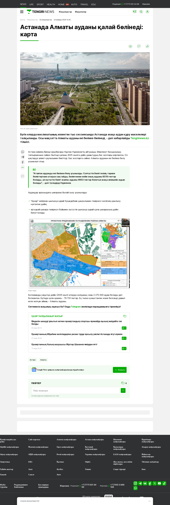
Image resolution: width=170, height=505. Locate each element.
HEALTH (51, 4)
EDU (93, 4)
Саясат (31, 475)
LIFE (31, 4)
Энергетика (5, 462)
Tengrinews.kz (139, 138)
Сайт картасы (34, 440)
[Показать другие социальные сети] (22, 167)
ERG (30, 462)
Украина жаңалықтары (95, 454)
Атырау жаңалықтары (151, 447)
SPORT (40, 4)
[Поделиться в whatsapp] (22, 152)
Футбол (60, 469)
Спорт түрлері (119, 469)
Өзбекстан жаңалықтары (148, 455)
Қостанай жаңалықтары (91, 448)
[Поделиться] (147, 46)
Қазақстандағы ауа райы (8, 441)
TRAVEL (84, 4)
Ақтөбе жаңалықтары (9, 447)
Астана (32, 360)
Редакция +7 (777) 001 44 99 (125, 4)
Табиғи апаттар (6, 469)
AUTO (74, 4)
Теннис (88, 469)
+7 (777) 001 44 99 (89, 486)
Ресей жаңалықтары (65, 454)
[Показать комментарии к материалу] (22, 176)
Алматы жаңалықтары (66, 440)
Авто (59, 475)
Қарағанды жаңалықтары (148, 441)
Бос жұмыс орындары (43, 486)
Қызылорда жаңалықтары (119, 448)
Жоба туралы (3, 486)
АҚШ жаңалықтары (37, 454)
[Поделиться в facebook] (22, 162)
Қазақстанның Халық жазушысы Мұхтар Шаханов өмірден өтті (64, 344)
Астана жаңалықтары (94, 440)
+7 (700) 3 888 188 (117, 486)
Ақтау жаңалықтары (9, 454)
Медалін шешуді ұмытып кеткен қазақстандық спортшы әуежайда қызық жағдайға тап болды (76, 322)
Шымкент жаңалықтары (119, 441)
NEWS (23, 4)
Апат (30, 469)
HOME (61, 4)
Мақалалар (80, 12)
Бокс (144, 469)
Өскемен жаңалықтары (38, 447)
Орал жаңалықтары (65, 447)
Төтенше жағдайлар (150, 462)
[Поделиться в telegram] (22, 157)
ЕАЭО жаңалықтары (122, 454)
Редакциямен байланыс (21, 486)
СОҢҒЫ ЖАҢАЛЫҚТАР (29, 501)
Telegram (76, 306)
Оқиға (87, 462)
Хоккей (3, 475)
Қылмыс (60, 462)
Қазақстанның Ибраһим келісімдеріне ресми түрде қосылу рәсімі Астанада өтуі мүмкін (76, 334)
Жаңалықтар (65, 12)
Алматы (43, 360)
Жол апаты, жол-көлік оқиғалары (122, 463)
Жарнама (146, 4)
